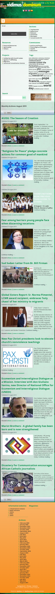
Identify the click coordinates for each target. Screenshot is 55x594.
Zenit (11, 515)
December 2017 (25, 566)
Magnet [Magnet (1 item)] (31, 72)
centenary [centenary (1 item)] (41, 58)
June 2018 (23, 556)
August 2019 (24, 533)
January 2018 (24, 564)
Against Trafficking (10, 60)
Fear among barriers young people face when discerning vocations (25, 221)
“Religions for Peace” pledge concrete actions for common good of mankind (24, 152)
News (10, 146)
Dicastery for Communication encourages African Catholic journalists (27, 467)
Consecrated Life (36, 38)
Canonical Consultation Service (14, 63)
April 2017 (23, 569)
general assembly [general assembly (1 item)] (44, 66)
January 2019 (24, 544)
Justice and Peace (36, 45)
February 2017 (24, 571)
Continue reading (40, 210)
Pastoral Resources (10, 45)
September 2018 (25, 551)
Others (5, 49)
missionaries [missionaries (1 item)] (41, 74)
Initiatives (33, 34)
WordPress (19, 591)
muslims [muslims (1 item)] (50, 74)
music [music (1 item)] (46, 74)
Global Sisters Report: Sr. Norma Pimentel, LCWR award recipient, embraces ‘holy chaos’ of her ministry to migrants (27, 298)
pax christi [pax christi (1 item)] (39, 78)
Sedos (12, 512)
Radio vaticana (15, 510)
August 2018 (24, 553)
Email (3, 26)
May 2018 (23, 558)
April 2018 (23, 559)
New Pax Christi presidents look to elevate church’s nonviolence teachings (27, 340)
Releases (33, 33)
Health (32, 49)
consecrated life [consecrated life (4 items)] (37, 62)
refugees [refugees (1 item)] (48, 81)
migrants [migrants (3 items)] (33, 73)
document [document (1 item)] (41, 64)
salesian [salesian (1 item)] (34, 83)
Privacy (29, 586)
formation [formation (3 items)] (33, 66)
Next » (9, 112)
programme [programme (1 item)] (42, 81)
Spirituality (7, 47)
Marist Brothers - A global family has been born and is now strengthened (27, 427)
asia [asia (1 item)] (30, 58)
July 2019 (22, 535)
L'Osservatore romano (17, 509)
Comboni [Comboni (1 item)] (46, 59)
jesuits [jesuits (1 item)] (35, 69)
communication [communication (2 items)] (35, 61)
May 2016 (23, 581)
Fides (11, 514)
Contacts (35, 586)
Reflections (34, 31)
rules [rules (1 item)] (30, 83)
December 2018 (25, 546)
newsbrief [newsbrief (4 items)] (37, 75)
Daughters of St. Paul (46, 246)
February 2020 (24, 523)
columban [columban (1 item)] (40, 59)
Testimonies (34, 29)
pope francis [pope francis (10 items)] (39, 79)
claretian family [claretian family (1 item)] (33, 59)
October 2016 (24, 578)
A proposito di (21, 586)
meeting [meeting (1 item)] (35, 72)
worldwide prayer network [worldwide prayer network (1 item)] (41, 89)
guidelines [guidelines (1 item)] (32, 67)
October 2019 (24, 530)
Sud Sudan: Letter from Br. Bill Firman (24, 263)
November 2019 (25, 528)
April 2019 (23, 540)
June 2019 (23, 536)
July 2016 (22, 579)
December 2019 (25, 526)
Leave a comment (18, 146)
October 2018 (24, 549)
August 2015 (24, 583)
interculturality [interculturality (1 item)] (42, 67)
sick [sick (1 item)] (38, 83)
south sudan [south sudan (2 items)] (44, 83)
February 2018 (24, 563)
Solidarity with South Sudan (13, 58)
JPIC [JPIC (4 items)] (39, 69)
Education (33, 50)
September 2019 (25, 531)
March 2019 (23, 541)
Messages (33, 36)
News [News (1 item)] (30, 76)
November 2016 (25, 576)
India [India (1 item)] (36, 67)
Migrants (6, 61)
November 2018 (25, 548)
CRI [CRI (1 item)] (37, 64)
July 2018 (22, 554)
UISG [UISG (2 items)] (30, 86)
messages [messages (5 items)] (43, 71)
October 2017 (24, 568)
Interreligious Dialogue (38, 47)
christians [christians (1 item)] (47, 58)
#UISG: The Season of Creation (20, 118)
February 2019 (24, 543)
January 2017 (24, 573)
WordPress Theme (29, 591)
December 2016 (25, 574)
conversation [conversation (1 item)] (32, 64)
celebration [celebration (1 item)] (34, 58)
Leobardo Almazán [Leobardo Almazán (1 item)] (46, 69)
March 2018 (23, 561)
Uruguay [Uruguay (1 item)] (35, 86)
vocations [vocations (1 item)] (40, 86)
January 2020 (24, 525)
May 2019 (23, 538)
